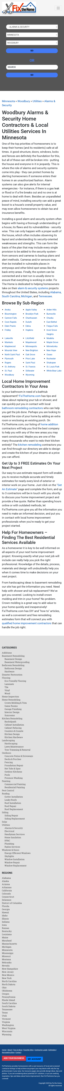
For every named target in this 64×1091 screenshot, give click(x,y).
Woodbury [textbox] (13, 43)
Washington (8, 1025)
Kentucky (7, 931)
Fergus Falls (52, 326)
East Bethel (52, 322)
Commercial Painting (15, 784)
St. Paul (8, 370)
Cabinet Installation (14, 724)
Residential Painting (15, 787)
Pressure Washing (14, 778)
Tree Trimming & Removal (17, 749)
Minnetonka (52, 346)
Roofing (6, 793)
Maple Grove (52, 342)
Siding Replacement (15, 818)
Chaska (50, 318)
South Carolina (11, 296)
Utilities (37, 101)
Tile (6, 687)
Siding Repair (11, 815)
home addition (49, 424)
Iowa (4, 925)
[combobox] (32, 27)
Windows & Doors (10, 850)
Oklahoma (7, 990)
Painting (6, 781)
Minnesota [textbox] (13, 35)
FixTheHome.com (30, 396)
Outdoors (6, 753)
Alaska (5, 881)
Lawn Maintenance (14, 746)
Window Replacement (15, 865)
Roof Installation (13, 803)
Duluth (29, 322)
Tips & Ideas (17, 1050)
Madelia (50, 338)
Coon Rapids (10, 322)
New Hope (51, 350)
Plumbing (9, 843)
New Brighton (32, 350)
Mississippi (7, 953)
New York (7, 978)
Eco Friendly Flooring (15, 681)
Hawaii (5, 912)
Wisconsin (7, 1031)
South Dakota (8, 1006)
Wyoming (30, 375)
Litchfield (30, 338)
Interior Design (12, 712)
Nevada (6, 965)
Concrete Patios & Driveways (19, 756)
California (7, 890)
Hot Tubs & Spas (12, 768)
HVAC (7, 840)
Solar (4, 821)
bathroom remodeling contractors (22, 408)
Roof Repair (10, 806)
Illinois (5, 918)
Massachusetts (9, 943)
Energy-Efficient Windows (18, 853)
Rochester (51, 358)
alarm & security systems (33, 288)
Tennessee (45, 296)
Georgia (6, 909)
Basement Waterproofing (17, 662)
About (10, 1050)
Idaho (5, 915)
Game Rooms (11, 706)
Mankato (9, 342)
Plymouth (9, 358)
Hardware (9, 671)
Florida (5, 906)
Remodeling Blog (8, 1052)
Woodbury (23, 101)
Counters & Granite (14, 731)
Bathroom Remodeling (13, 665)
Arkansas (6, 887)
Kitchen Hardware (14, 737)
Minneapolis (31, 346)
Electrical (9, 831)
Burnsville (51, 314)
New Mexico (8, 975)
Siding (5, 812)
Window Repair (12, 862)
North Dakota (8, 984)
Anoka (8, 309)
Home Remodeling (11, 699)
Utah (4, 1015)
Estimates (52, 1050)
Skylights (9, 856)
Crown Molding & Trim (16, 702)
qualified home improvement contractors (26, 623)
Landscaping (8, 740)
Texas (5, 1012)
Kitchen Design (12, 734)
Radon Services (12, 846)
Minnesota (8, 101)
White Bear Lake (54, 370)
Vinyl (7, 690)
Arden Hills (51, 309)
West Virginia (8, 1028)
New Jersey (8, 971)
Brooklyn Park (32, 314)
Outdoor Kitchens (13, 771)
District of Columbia (12, 903)
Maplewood (10, 346)
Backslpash (10, 721)
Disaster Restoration (12, 674)
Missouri (6, 956)
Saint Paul (30, 362)
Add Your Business (14, 1058)
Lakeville (9, 338)
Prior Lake (30, 358)
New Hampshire (10, 968)
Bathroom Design (13, 668)
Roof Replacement (14, 809)
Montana (6, 959)
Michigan (26, 296)
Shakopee (51, 362)
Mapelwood (31, 342)
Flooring (6, 677)
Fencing (9, 762)
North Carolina (9, 981)
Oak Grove (30, 354)
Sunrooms (10, 715)
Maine (5, 937)
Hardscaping (11, 743)
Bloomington (11, 314)
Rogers (8, 362)
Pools (7, 774)
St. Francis (30, 366)
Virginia (6, 1022)
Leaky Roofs (11, 799)
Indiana (6, 921)
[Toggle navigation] (58, 8)
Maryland (7, 940)
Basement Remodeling (13, 655)
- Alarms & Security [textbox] (18, 27)
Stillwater (30, 370)
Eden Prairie (10, 326)
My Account (34, 1059)
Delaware (6, 899)
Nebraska (6, 962)
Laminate (9, 684)
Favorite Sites (28, 1050)
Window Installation (15, 859)
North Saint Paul (12, 354)
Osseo (49, 354)
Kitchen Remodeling (12, 718)
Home (4, 1050)
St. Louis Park (53, 366)
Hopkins (29, 330)
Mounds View (11, 350)
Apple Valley (31, 309)
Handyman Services (15, 834)
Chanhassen (31, 318)
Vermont (6, 1018)
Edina (28, 326)
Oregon (5, 993)
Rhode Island (8, 1000)
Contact (18, 1052)
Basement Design (13, 659)
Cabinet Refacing (13, 727)
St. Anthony (10, 366)
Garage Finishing (13, 709)
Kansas (5, 928)
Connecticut (8, 896)
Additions (7, 652)
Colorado (6, 893)
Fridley (8, 330)
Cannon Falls (11, 318)
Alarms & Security (14, 828)
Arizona (6, 884)
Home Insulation (13, 837)
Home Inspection (10, 696)
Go (32, 50)
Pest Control (8, 790)
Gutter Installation (14, 796)
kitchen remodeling (29, 444)
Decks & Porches (13, 759)
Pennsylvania (8, 997)
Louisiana (7, 934)
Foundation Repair (14, 765)
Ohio (4, 987)
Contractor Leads (41, 1050)
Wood (7, 693)
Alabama (55, 292)
